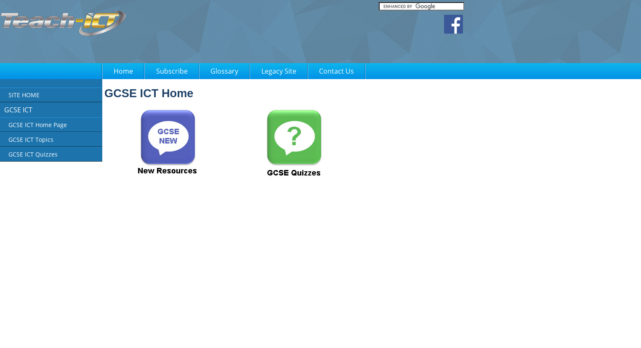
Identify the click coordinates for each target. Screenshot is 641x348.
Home (123, 71)
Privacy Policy (279, 336)
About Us (247, 336)
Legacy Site (278, 71)
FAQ (343, 336)
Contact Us (336, 71)
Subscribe (172, 71)
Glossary (224, 71)
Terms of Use (316, 336)
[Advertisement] (300, 34)
